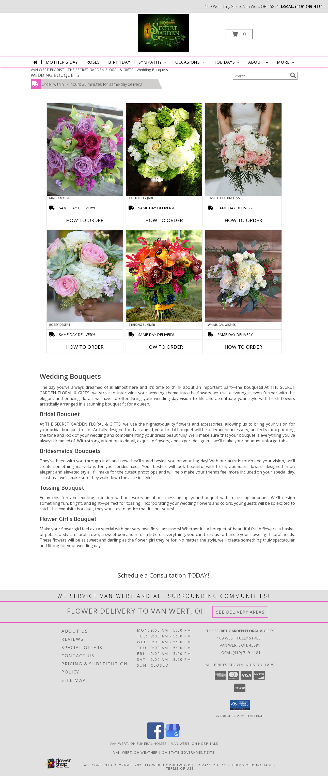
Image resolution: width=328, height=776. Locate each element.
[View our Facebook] (155, 737)
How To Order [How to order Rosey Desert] (85, 347)
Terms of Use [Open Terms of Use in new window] (180, 768)
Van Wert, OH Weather (135, 752)
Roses (93, 62)
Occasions (190, 62)
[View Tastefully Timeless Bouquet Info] (243, 149)
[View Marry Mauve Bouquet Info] (85, 149)
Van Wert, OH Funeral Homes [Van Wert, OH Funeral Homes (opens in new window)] (138, 743)
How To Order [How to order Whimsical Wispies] (243, 347)
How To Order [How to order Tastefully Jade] (164, 220)
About (259, 62)
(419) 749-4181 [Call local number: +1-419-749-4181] (309, 6)
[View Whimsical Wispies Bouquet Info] (243, 276)
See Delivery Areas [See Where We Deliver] (240, 612)
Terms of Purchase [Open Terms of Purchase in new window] (252, 765)
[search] (293, 75)
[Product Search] (260, 75)
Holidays (227, 62)
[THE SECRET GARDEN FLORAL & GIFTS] (163, 32)
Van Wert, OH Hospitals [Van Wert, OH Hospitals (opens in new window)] (194, 743)
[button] (239, 34)
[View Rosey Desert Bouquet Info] (85, 276)
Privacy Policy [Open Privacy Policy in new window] (211, 765)
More (286, 62)
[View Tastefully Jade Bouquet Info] (164, 149)
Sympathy (153, 62)
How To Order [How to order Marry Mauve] (85, 220)
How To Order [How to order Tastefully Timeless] (243, 220)
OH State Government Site (188, 752)
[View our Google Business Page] (173, 737)
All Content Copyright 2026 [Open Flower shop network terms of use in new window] (114, 765)
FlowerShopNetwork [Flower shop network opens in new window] (168, 765)
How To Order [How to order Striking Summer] (164, 347)
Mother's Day (62, 62)
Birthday (119, 62)
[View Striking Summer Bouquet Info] (164, 276)
